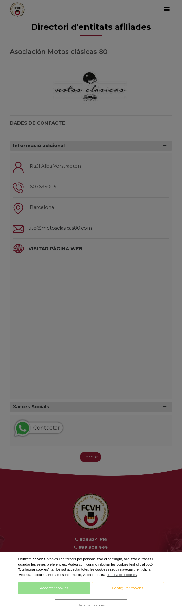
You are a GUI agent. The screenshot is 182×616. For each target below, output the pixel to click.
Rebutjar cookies (91, 605)
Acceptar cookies (54, 588)
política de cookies (121, 575)
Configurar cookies (127, 588)
